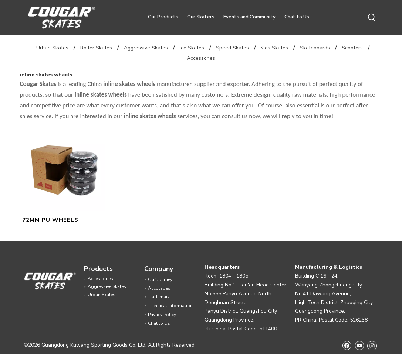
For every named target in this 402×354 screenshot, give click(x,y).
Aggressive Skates (146, 47)
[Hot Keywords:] (371, 17)
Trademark (159, 297)
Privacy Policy (162, 314)
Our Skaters (200, 17)
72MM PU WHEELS (50, 220)
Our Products (163, 17)
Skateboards (315, 47)
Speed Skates (232, 47)
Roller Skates (96, 47)
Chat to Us (296, 17)
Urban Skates (52, 47)
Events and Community (249, 17)
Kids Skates (274, 47)
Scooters (352, 47)
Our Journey (160, 279)
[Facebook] (346, 345)
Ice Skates (192, 47)
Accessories (201, 58)
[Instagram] (372, 345)
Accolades (159, 288)
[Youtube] (359, 345)
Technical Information (170, 306)
